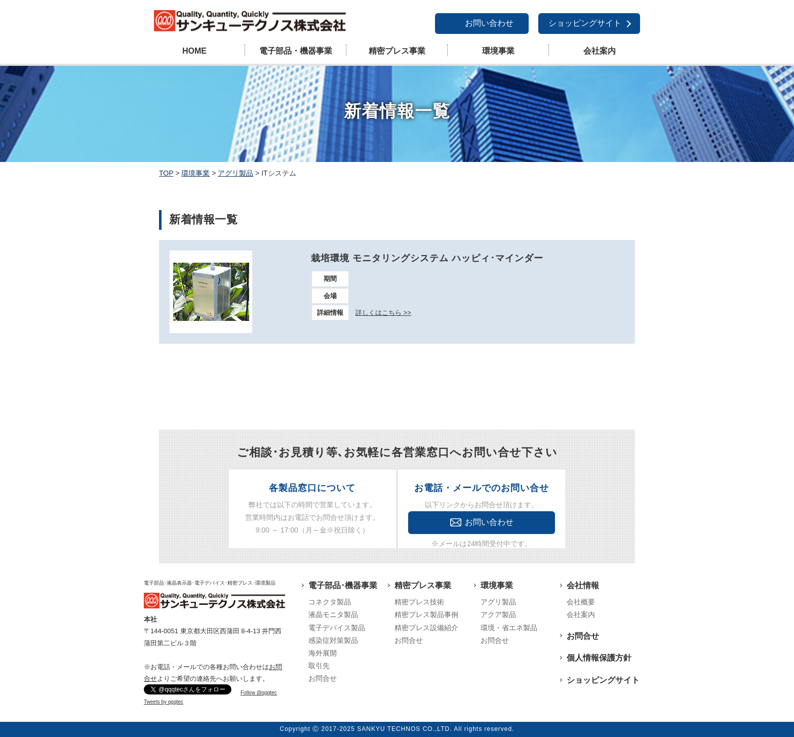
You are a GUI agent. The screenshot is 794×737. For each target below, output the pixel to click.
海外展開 (322, 653)
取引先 (319, 666)
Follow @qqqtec (259, 692)
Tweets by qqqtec (163, 702)
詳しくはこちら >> (383, 312)
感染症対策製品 (333, 640)
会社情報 (583, 585)
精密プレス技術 (419, 602)
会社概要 (581, 602)
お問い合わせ (489, 23)
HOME (194, 51)
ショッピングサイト (584, 23)
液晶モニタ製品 (333, 614)
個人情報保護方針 (599, 657)
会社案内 (599, 51)
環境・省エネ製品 (509, 628)
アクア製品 (498, 614)
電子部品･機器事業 (342, 585)
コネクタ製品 (329, 602)
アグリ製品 (498, 602)
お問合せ (322, 678)
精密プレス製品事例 (426, 614)
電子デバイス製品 (336, 628)
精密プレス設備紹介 (426, 628)
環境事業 (498, 51)
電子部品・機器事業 (295, 51)
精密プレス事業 (397, 51)
